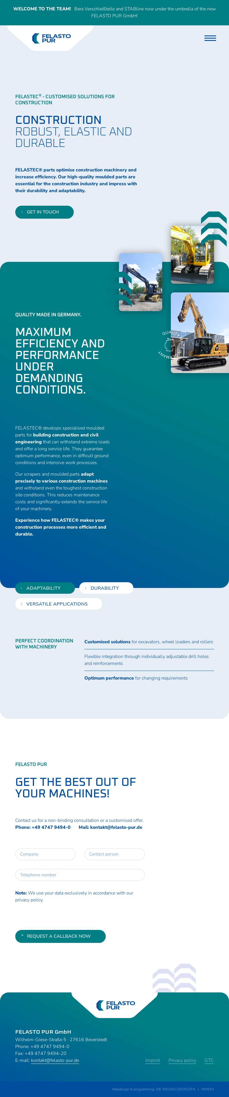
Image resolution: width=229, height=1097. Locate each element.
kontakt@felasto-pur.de (116, 827)
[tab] (45, 588)
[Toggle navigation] (210, 38)
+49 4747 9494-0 (51, 827)
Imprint (152, 1060)
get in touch (40, 212)
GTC (209, 1060)
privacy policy (28, 900)
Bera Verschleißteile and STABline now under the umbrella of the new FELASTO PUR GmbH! (114, 12)
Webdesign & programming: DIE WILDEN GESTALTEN (153, 1089)
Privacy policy (182, 1060)
